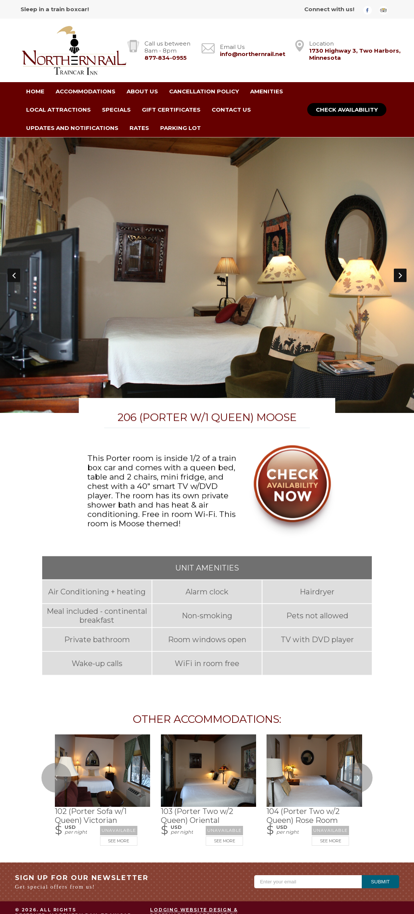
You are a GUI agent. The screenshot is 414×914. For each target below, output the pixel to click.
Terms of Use (357, 883)
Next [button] (400, 254)
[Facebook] (370, 10)
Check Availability (347, 109)
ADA (393, 883)
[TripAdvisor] (386, 10)
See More (118, 799)
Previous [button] (13, 254)
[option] (207, 254)
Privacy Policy (302, 883)
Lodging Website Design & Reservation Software (193, 871)
